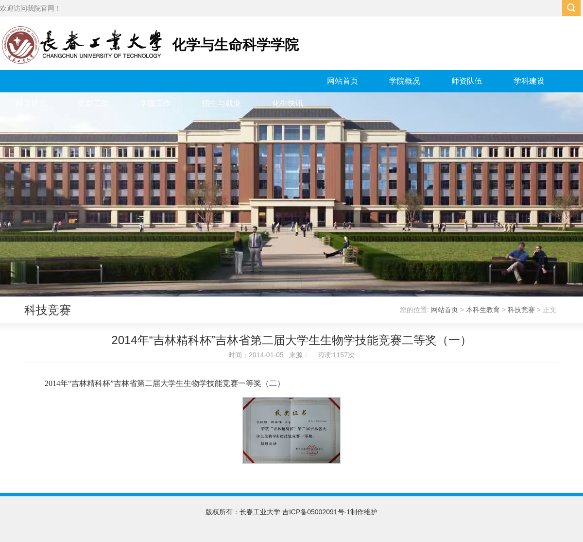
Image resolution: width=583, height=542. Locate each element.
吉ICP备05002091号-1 (316, 512)
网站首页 (342, 81)
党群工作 (93, 103)
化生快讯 (287, 103)
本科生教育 (483, 310)
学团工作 (155, 103)
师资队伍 (466, 81)
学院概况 (404, 81)
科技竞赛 (521, 310)
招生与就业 (221, 103)
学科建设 (529, 81)
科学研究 (31, 103)
